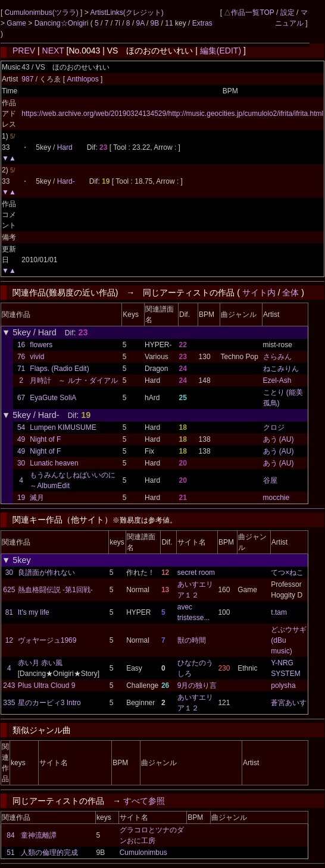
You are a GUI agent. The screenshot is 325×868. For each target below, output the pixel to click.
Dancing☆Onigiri (62, 23)
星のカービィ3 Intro (49, 703)
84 (10, 835)
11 (169, 23)
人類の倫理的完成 (49, 852)
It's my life (33, 612)
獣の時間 (191, 640)
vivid (37, 357)
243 (9, 685)
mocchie (276, 497)
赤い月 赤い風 (40, 663)
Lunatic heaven (54, 463)
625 (9, 590)
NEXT (53, 50)
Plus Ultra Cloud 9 (47, 685)
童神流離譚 (39, 835)
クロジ (274, 427)
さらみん (277, 357)
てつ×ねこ (287, 572)
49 (21, 439)
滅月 (37, 497)
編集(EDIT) (220, 50)
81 (9, 612)
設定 (287, 12)
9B (155, 23)
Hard (65, 147)
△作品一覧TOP (249, 12)
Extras (202, 23)
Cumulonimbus (143, 852)
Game (17, 23)
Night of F (45, 439)
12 (9, 640)
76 (21, 357)
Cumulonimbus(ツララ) (42, 12)
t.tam (279, 612)
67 (21, 398)
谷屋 (270, 480)
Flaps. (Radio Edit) (59, 368)
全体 (290, 292)
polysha (283, 685)
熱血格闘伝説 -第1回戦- (55, 590)
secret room (196, 572)
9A (140, 23)
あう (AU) (278, 439)
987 (27, 79)
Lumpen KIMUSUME (63, 427)
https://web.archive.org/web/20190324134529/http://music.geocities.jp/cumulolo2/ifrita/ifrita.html (172, 113)
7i (117, 23)
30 (21, 463)
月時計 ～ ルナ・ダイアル (73, 380)
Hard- (66, 181)
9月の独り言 (197, 685)
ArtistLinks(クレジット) (126, 12)
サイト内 (259, 292)
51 (10, 852)
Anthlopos (84, 79)
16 (21, 345)
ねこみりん (281, 368)
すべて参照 (144, 801)
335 (9, 703)
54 (21, 427)
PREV (23, 50)
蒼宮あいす (289, 703)
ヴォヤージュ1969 (47, 640)
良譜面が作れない (46, 572)
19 (21, 497)
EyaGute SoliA (53, 398)
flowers (41, 345)
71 (21, 368)
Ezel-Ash (277, 380)
